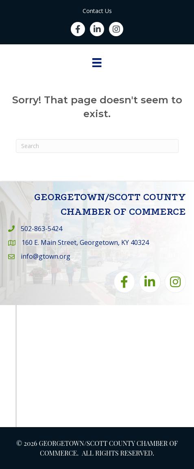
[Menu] (96, 62)
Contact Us (97, 11)
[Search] (97, 146)
